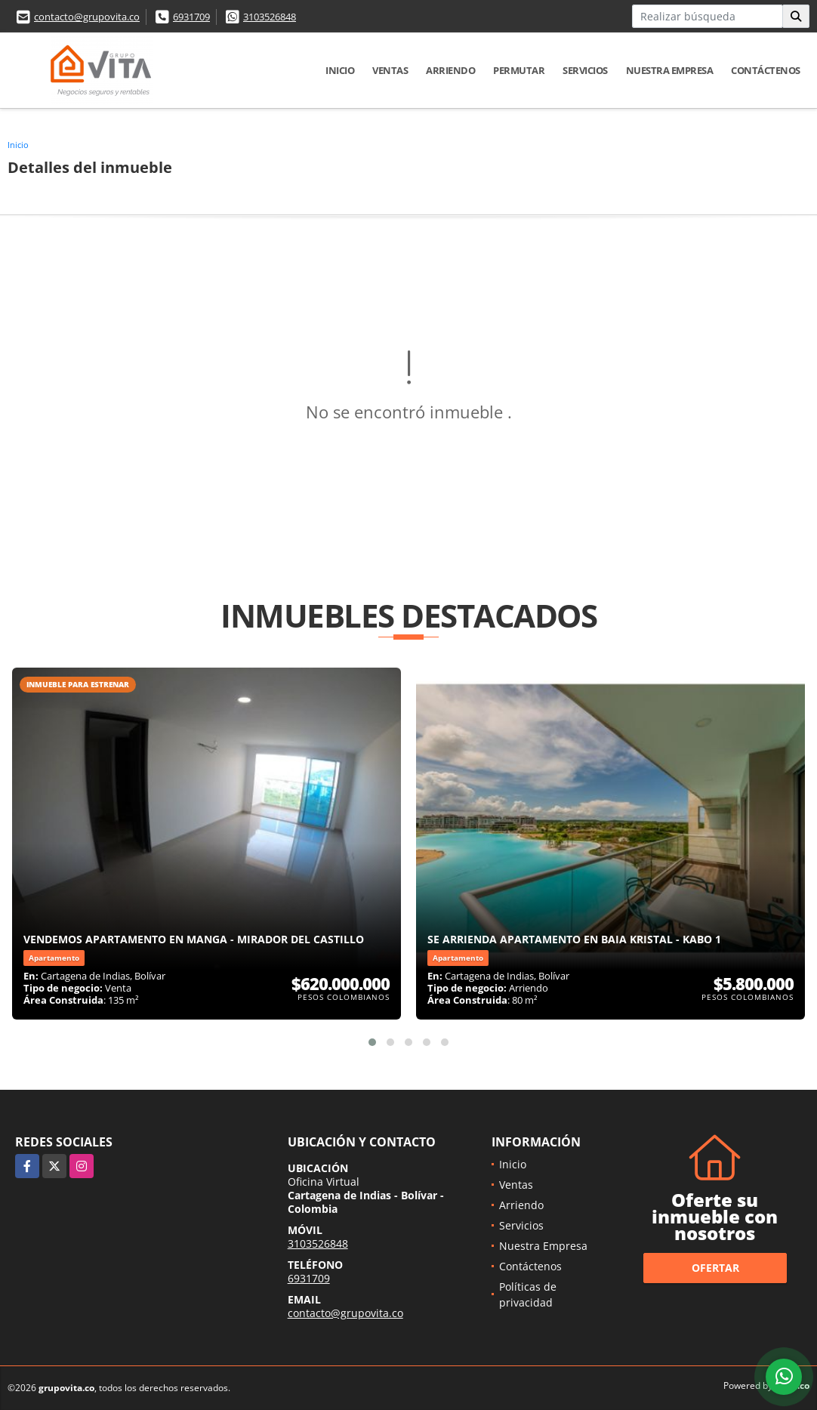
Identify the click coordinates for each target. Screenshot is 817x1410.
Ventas (390, 70)
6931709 (191, 16)
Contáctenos (765, 70)
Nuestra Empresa (670, 70)
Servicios (585, 70)
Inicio (339, 70)
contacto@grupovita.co (87, 16)
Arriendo (450, 70)
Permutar (518, 70)
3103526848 (269, 16)
